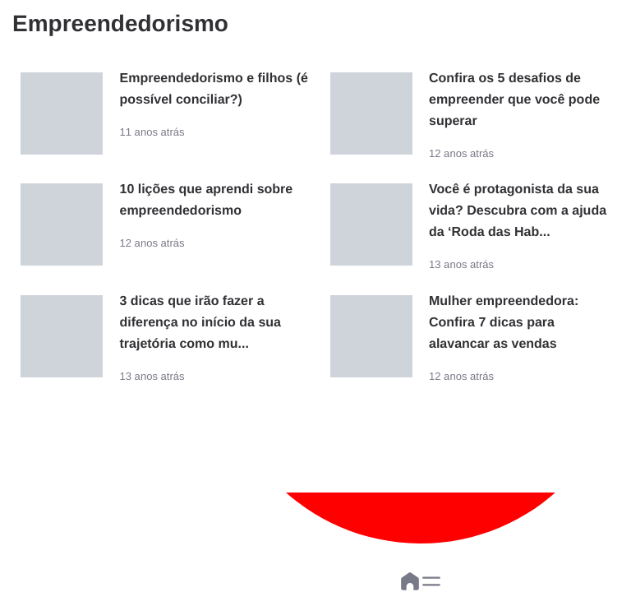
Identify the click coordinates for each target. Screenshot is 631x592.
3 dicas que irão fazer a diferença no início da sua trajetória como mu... (200, 322)
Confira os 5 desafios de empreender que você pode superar (514, 100)
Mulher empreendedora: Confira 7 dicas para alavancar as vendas (503, 322)
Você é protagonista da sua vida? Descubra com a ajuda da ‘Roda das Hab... (517, 211)
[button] (431, 581)
